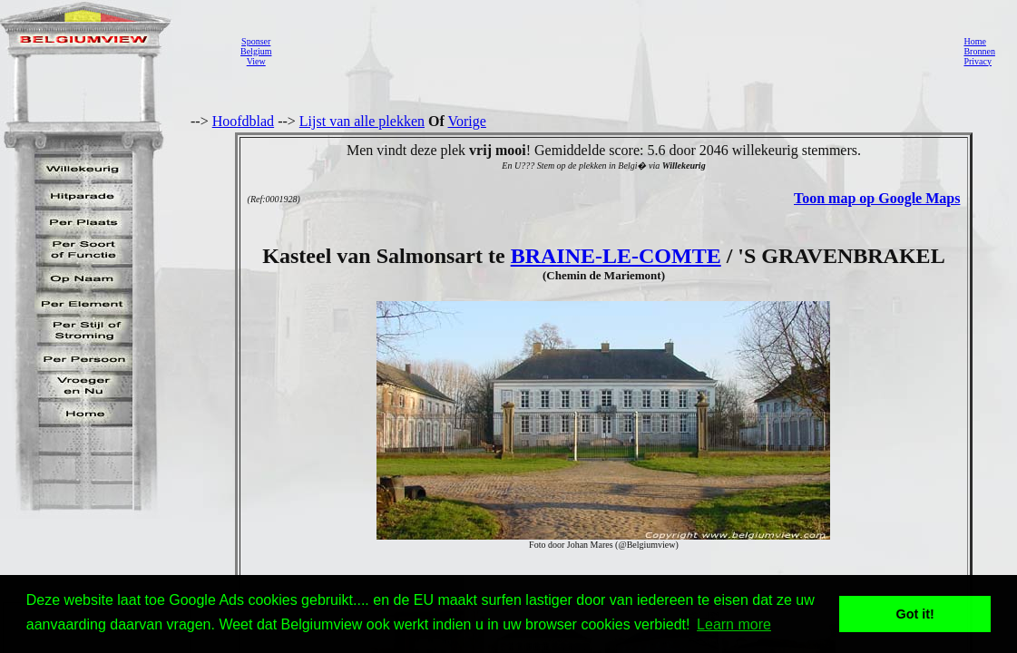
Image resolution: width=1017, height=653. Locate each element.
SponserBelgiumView (255, 51)
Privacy (977, 61)
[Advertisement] (612, 51)
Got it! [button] (915, 614)
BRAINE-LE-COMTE (616, 256)
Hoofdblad (243, 121)
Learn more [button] (734, 624)
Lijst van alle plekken (362, 121)
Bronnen (978, 51)
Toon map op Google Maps (877, 198)
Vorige (467, 121)
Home (974, 41)
